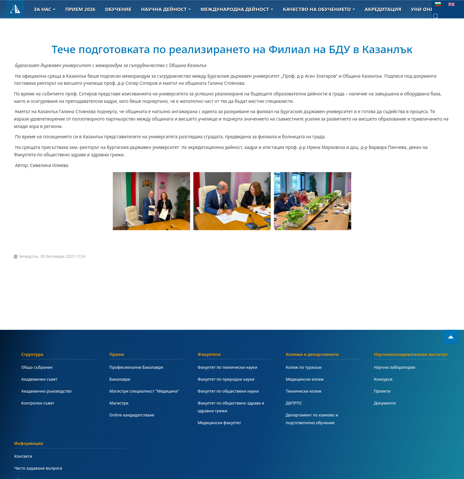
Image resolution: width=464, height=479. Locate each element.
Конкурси (384, 379)
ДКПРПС (295, 403)
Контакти (24, 456)
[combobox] (441, 17)
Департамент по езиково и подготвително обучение (315, 419)
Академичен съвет (41, 379)
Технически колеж (306, 391)
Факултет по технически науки (231, 367)
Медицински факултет (222, 423)
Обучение (118, 9)
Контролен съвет (39, 403)
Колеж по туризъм (306, 367)
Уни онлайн (430, 9)
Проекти (383, 391)
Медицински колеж (307, 379)
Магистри (120, 411)
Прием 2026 (80, 9)
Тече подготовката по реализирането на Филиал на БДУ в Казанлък (207, 55)
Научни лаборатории (397, 367)
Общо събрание (38, 367)
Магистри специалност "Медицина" (135, 395)
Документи (386, 403)
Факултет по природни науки (229, 379)
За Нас (44, 9)
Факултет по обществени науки (232, 391)
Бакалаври (121, 379)
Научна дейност (166, 9)
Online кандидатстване (135, 423)
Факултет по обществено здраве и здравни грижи (235, 407)
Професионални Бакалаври (140, 367)
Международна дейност (236, 9)
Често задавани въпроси (41, 468)
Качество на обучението (319, 9)
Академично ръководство (49, 391)
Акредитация (383, 9)
